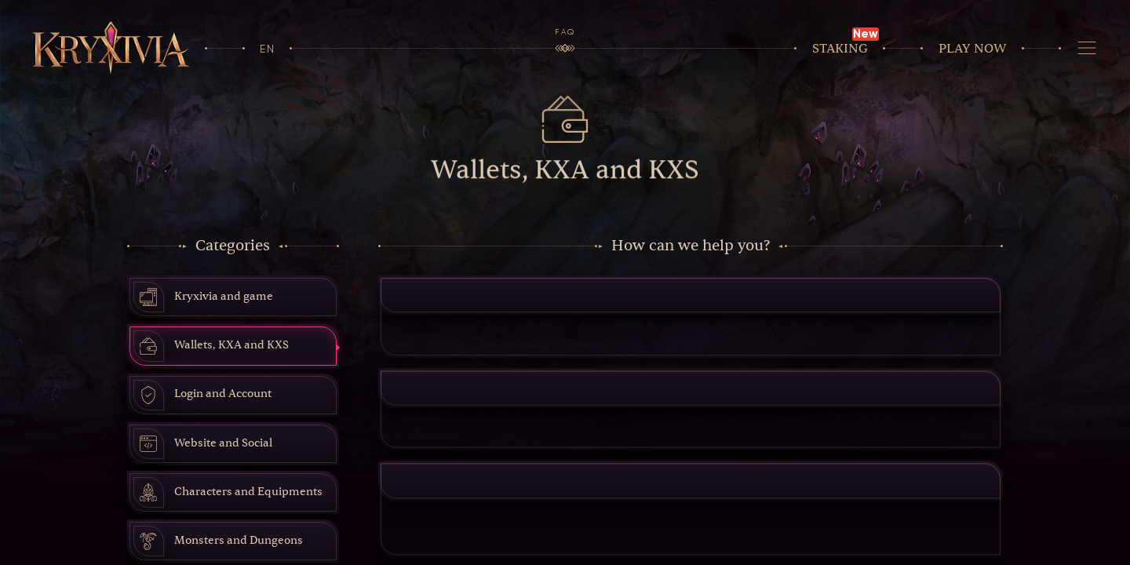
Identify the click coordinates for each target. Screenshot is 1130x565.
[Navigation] (1087, 48)
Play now (972, 48)
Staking (840, 48)
